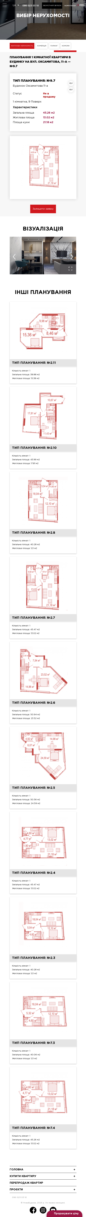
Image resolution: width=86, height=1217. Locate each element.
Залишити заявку (43, 209)
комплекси (70, 6)
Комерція (41, 46)
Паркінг (54, 46)
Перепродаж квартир (26, 1183)
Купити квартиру (23, 1176)
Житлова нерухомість (22, 46)
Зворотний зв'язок (52, 5)
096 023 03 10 (30, 5)
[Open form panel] (64, 1213)
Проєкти (16, 1189)
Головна (16, 1169)
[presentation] (14, 256)
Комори (65, 46)
